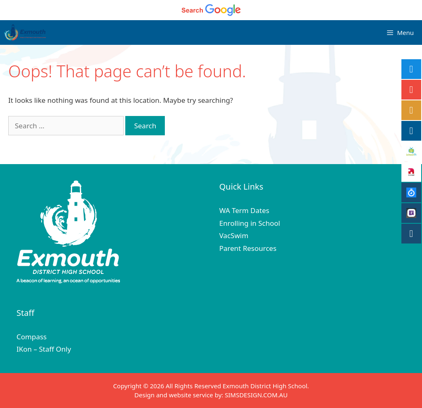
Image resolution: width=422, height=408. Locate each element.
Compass (31, 336)
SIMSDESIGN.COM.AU (256, 395)
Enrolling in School (249, 223)
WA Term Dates (244, 210)
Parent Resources (248, 248)
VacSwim (234, 235)
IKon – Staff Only (43, 349)
